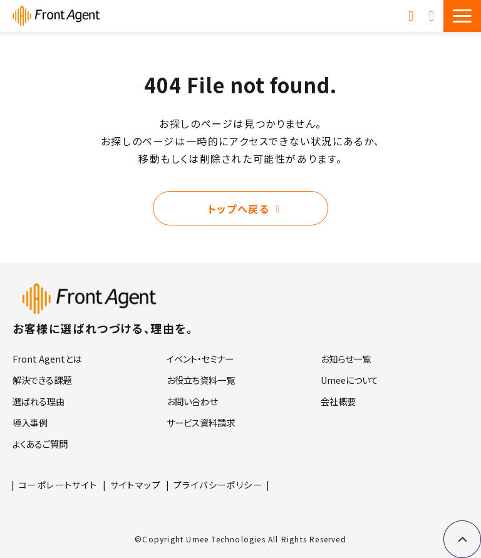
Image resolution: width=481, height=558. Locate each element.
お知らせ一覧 (346, 358)
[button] (462, 16)
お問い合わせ (433, 15)
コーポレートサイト (58, 484)
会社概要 (338, 401)
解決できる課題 (42, 379)
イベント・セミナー (200, 358)
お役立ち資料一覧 (201, 379)
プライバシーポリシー (217, 484)
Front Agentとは (47, 358)
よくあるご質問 (40, 443)
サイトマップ (135, 484)
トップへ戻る (239, 208)
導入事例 (30, 422)
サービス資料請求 (412, 15)
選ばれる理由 (39, 401)
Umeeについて (349, 379)
